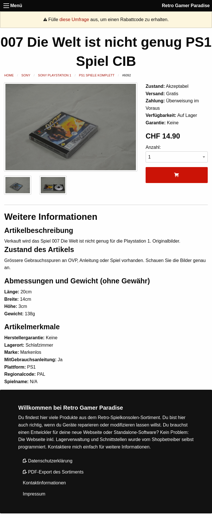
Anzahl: (177, 154)
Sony (25, 75)
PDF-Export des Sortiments (53, 472)
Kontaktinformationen (44, 482)
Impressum (34, 493)
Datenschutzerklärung (47, 460)
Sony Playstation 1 (54, 75)
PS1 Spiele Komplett (97, 75)
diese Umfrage (74, 19)
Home (9, 75)
